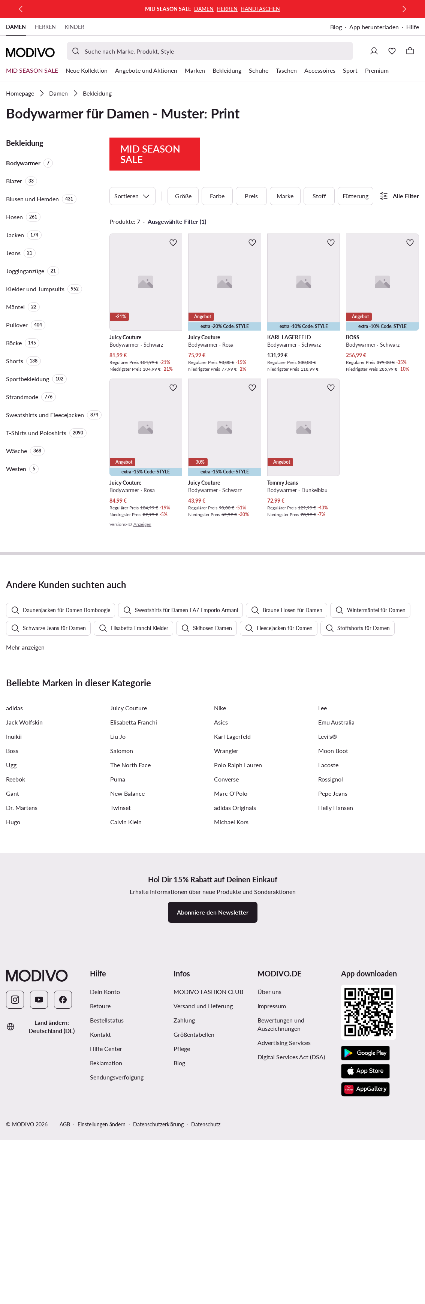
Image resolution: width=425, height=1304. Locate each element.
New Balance (127, 1017)
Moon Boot (333, 975)
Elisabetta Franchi (133, 946)
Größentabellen (194, 1258)
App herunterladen (374, 26)
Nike (220, 932)
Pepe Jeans (332, 1017)
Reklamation (106, 1287)
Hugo (13, 1046)
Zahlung (184, 1244)
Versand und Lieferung (203, 1230)
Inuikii (14, 960)
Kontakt (100, 1258)
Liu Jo (118, 960)
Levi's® (327, 960)
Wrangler (226, 975)
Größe (183, 249)
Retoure (100, 1230)
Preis (251, 249)
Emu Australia (336, 946)
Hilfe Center (106, 1273)
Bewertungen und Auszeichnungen (280, 1248)
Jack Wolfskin (24, 946)
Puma (117, 1003)
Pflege (182, 1273)
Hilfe (412, 26)
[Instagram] (15, 1224)
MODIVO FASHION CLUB (208, 1216)
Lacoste (328, 989)
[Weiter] (404, 9)
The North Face (130, 989)
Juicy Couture (128, 932)
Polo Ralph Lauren (238, 989)
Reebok (15, 1003)
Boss (12, 975)
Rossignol (330, 1003)
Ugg (11, 989)
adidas (14, 932)
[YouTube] (39, 1224)
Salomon (121, 975)
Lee (322, 932)
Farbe (217, 249)
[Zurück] (21, 9)
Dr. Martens (21, 1032)
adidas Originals (235, 1032)
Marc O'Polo (230, 1017)
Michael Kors (231, 1046)
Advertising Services (284, 1267)
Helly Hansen (335, 1032)
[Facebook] (63, 1224)
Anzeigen (142, 578)
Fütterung (355, 249)
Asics (221, 946)
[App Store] (365, 1295)
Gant (12, 1017)
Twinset (120, 1032)
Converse (226, 1003)
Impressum (271, 1230)
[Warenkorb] (410, 51)
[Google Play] (365, 1277)
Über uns (269, 1216)
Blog (336, 26)
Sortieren (132, 250)
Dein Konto (105, 1216)
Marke (285, 249)
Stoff (319, 249)
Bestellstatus (107, 1244)
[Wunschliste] (392, 51)
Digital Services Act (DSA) (291, 1281)
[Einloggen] (374, 51)
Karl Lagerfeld (232, 960)
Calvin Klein (126, 1046)
